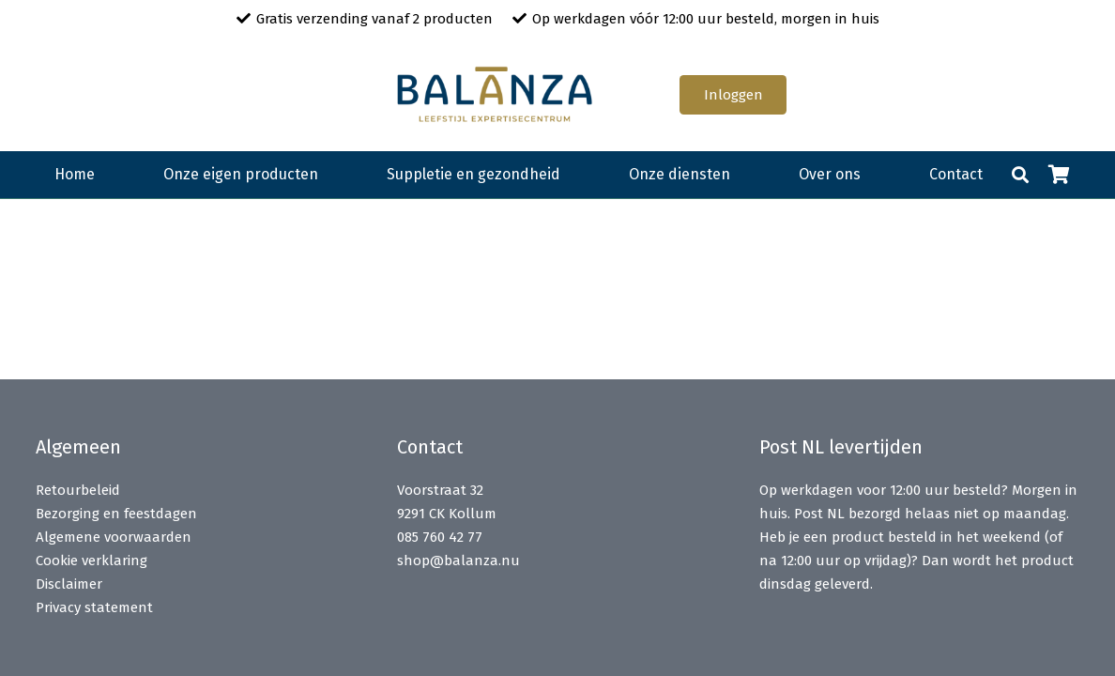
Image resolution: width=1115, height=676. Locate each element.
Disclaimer (69, 584)
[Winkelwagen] (1059, 174)
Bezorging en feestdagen (116, 513)
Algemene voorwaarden (113, 537)
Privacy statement (94, 607)
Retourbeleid (78, 490)
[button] (1020, 174)
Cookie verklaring (91, 560)
